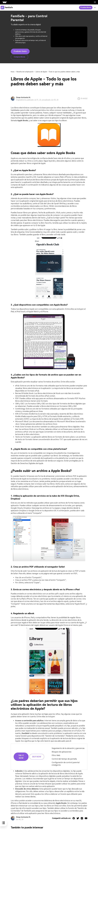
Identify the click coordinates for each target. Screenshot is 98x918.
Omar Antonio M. (23, 97)
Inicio (12, 72)
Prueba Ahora (85, 7)
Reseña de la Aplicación (25, 72)
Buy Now (36, 757)
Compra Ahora (19, 57)
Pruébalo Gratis (20, 51)
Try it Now (21, 756)
